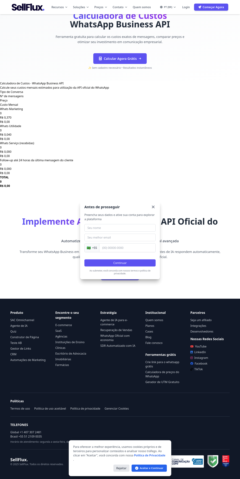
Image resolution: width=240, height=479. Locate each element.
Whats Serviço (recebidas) (17, 143)
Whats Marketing (11, 109)
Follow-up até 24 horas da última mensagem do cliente (36, 160)
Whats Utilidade (10, 126)
